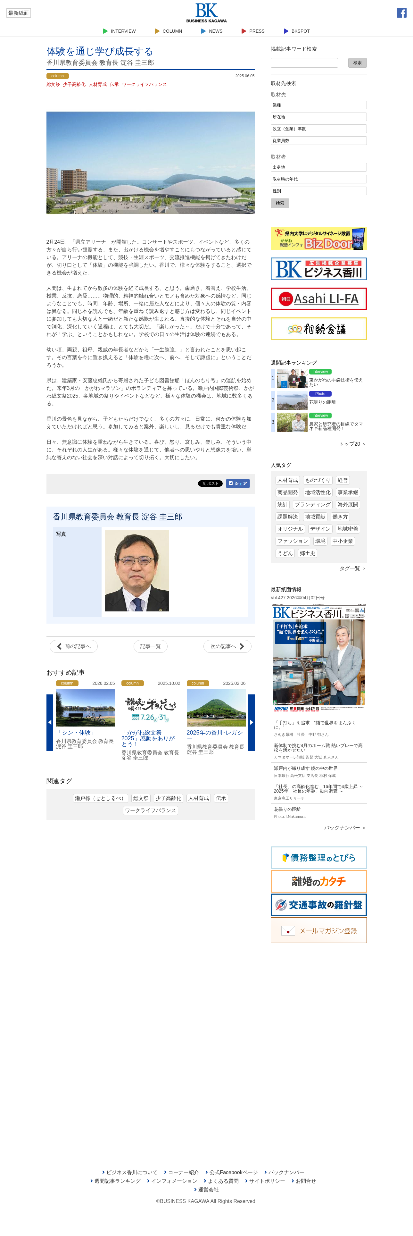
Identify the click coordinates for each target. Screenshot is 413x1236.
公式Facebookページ (231, 1172)
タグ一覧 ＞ (353, 568)
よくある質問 (221, 1181)
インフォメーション (172, 1181)
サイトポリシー (265, 1181)
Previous (49, 722)
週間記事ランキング (115, 1181)
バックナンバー (284, 1172)
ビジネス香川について (130, 1172)
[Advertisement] (318, 1046)
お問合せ (304, 1181)
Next (251, 722)
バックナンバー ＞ (345, 827)
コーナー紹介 (181, 1172)
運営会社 (206, 1189)
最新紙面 (18, 13)
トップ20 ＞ (353, 444)
